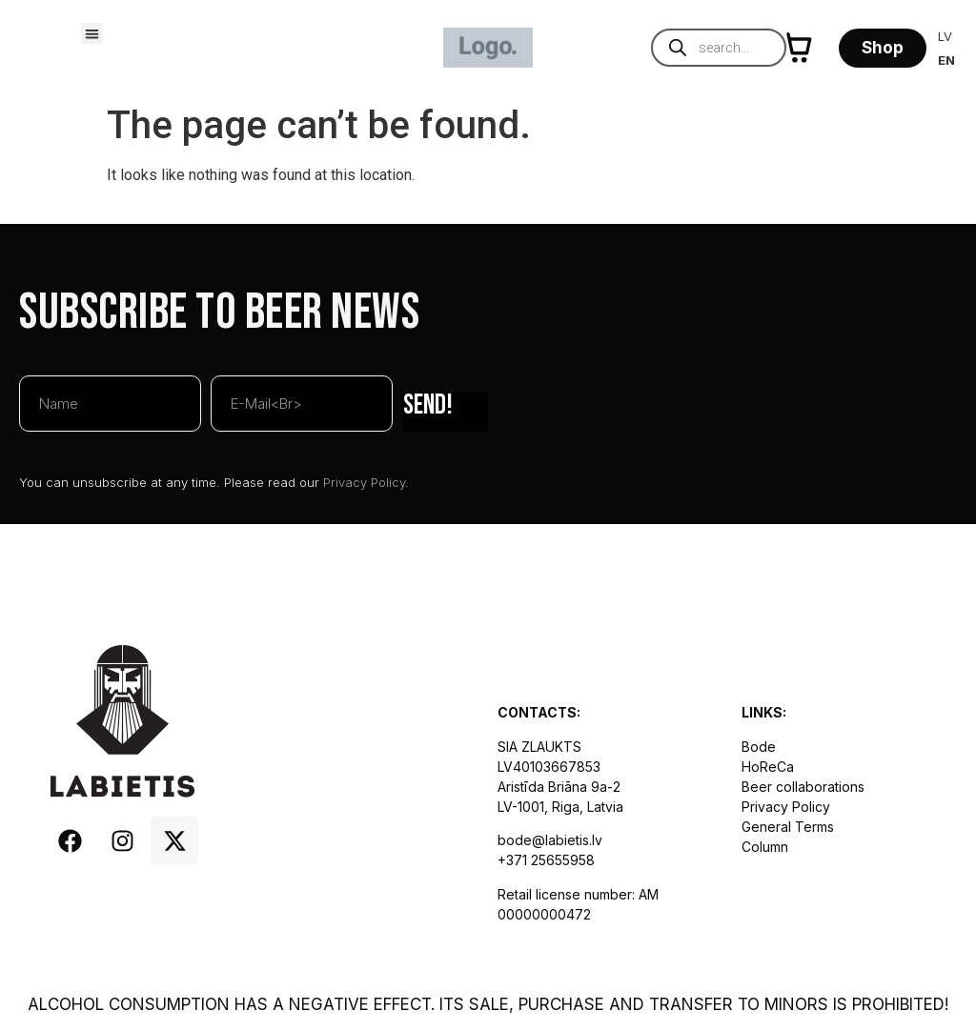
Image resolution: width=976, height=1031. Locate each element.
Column (765, 847)
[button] (92, 34)
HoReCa (768, 766)
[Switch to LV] (946, 37)
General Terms (788, 827)
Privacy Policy (364, 482)
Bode (759, 746)
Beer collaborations (803, 786)
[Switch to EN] (946, 60)
